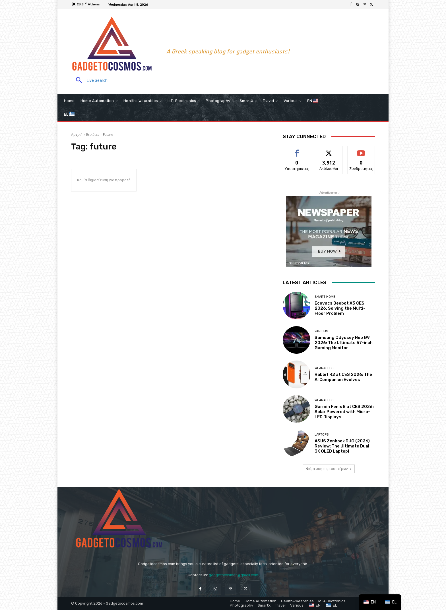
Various (321, 331)
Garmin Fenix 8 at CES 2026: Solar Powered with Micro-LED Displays (344, 411)
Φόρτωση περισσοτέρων (329, 468)
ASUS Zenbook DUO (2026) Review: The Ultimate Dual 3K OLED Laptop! (342, 446)
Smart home (325, 296)
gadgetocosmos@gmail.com (233, 575)
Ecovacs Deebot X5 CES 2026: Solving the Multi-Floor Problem (340, 308)
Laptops (322, 434)
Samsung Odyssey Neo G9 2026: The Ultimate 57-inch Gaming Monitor (344, 342)
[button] (89, 80)
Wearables (324, 368)
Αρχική (76, 134)
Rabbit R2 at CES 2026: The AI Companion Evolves (343, 377)
